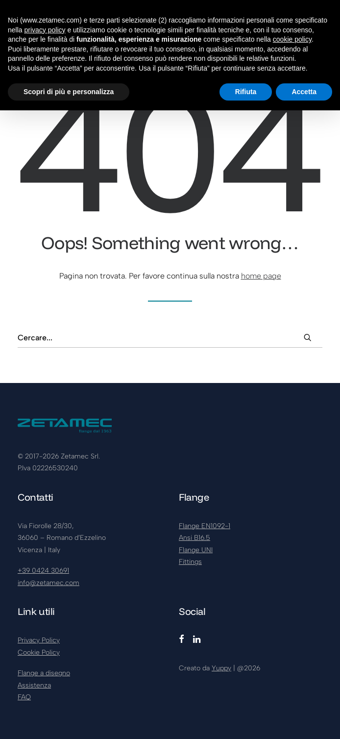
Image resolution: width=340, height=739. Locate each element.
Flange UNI (196, 550)
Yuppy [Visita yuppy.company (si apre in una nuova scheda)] (221, 668)
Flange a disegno (44, 673)
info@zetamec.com (48, 583)
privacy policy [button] (44, 30)
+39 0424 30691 (43, 570)
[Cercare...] (170, 338)
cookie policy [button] (292, 39)
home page (261, 275)
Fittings (190, 562)
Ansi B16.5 (194, 538)
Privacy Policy (39, 640)
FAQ (24, 697)
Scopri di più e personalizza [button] (69, 92)
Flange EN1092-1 (204, 526)
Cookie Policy (39, 652)
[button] (307, 337)
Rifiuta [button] (246, 92)
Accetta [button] (303, 92)
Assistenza (34, 685)
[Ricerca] (170, 338)
